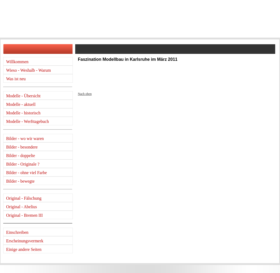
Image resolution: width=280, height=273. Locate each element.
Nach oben (85, 94)
